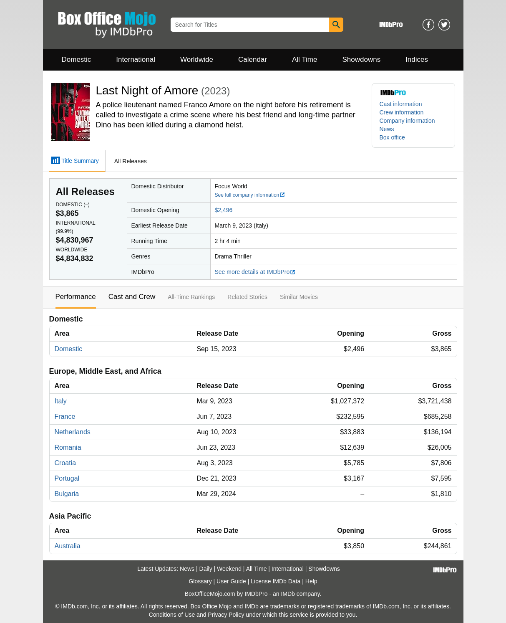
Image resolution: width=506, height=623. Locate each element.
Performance (75, 297)
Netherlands (73, 432)
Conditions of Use (172, 614)
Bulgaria (67, 493)
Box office (392, 137)
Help (311, 581)
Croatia (65, 462)
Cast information (401, 104)
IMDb (288, 593)
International (135, 59)
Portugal (67, 478)
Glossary (200, 581)
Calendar (252, 59)
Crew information (402, 112)
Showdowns (361, 59)
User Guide (231, 581)
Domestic (76, 59)
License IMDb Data (275, 581)
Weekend (229, 568)
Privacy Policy (226, 614)
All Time (304, 59)
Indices (416, 59)
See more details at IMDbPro (255, 271)
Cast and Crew (131, 297)
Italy (61, 401)
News (387, 129)
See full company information (250, 195)
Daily (205, 568)
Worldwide (196, 59)
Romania (68, 447)
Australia (68, 546)
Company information (407, 120)
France (65, 416)
